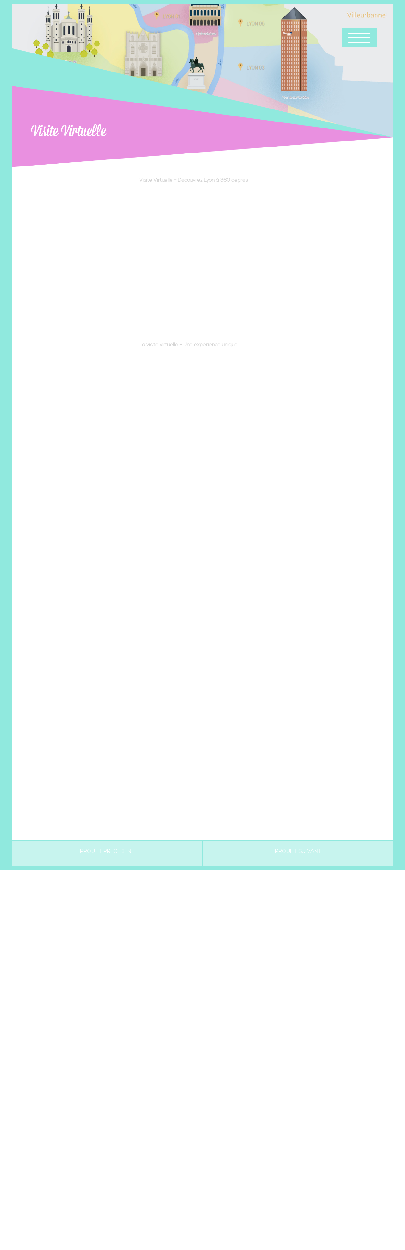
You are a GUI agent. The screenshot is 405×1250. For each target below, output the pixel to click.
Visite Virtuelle (68, 131)
